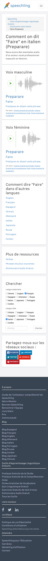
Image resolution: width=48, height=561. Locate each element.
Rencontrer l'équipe (12, 407)
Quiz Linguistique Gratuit (15, 486)
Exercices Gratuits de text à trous (19, 489)
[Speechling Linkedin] (18, 510)
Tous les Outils (9, 496)
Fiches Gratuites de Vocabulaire (18, 483)
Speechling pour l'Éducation (17, 540)
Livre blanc (7, 411)
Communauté (9, 417)
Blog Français (9, 432)
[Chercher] (16, 328)
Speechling (12, 19)
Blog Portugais (9, 446)
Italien (9, 220)
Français (10, 202)
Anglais (10, 197)
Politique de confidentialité (16, 522)
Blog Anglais (8, 436)
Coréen (9, 239)
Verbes (9, 259)
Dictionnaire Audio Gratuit (20, 27)
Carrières (7, 543)
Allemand (11, 216)
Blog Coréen (8, 452)
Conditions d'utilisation (14, 525)
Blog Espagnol (9, 429)
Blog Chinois (8, 459)
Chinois (10, 211)
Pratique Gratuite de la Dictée (17, 473)
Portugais (11, 234)
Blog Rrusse (8, 449)
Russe (9, 229)
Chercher (38, 328)
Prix (4, 414)
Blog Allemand (9, 439)
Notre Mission (9, 401)
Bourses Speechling (12, 404)
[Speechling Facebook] (4, 510)
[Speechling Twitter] (11, 510)
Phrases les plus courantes (20, 263)
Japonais (10, 225)
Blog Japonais (9, 455)
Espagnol (10, 207)
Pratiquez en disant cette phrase (23, 106)
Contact (6, 550)
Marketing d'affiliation (13, 547)
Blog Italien (8, 442)
